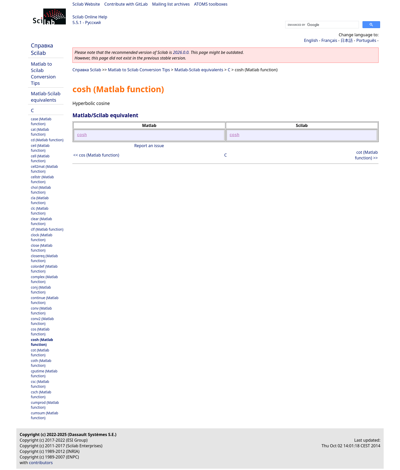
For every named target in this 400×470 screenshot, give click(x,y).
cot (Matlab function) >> (366, 155)
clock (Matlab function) (41, 237)
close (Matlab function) (41, 248)
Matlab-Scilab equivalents (45, 96)
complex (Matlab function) (44, 279)
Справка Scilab (42, 49)
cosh (82, 135)
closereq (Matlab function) (44, 258)
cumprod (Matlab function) (45, 405)
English (311, 40)
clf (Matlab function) (47, 229)
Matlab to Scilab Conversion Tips (43, 73)
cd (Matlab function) (47, 139)
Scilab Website (86, 4)
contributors (41, 462)
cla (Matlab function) (40, 200)
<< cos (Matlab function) (96, 155)
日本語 (347, 40)
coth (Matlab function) (41, 363)
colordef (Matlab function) (44, 269)
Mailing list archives (171, 4)
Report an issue (149, 145)
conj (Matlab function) (41, 290)
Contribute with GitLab (126, 4)
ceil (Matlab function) (40, 148)
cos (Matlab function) (40, 331)
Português (366, 40)
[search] (321, 24)
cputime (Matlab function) (44, 373)
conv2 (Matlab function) (42, 321)
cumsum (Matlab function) (44, 415)
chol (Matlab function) (41, 190)
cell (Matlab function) (40, 158)
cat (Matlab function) (40, 132)
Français (329, 40)
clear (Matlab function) (41, 221)
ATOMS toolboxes (211, 4)
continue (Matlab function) (44, 300)
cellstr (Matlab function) (42, 179)
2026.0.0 (181, 52)
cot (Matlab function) (40, 352)
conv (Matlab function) (41, 310)
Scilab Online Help (89, 17)
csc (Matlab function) (40, 384)
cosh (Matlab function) (42, 342)
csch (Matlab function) (41, 394)
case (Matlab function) (41, 121)
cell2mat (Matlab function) (44, 169)
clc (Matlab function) (39, 211)
